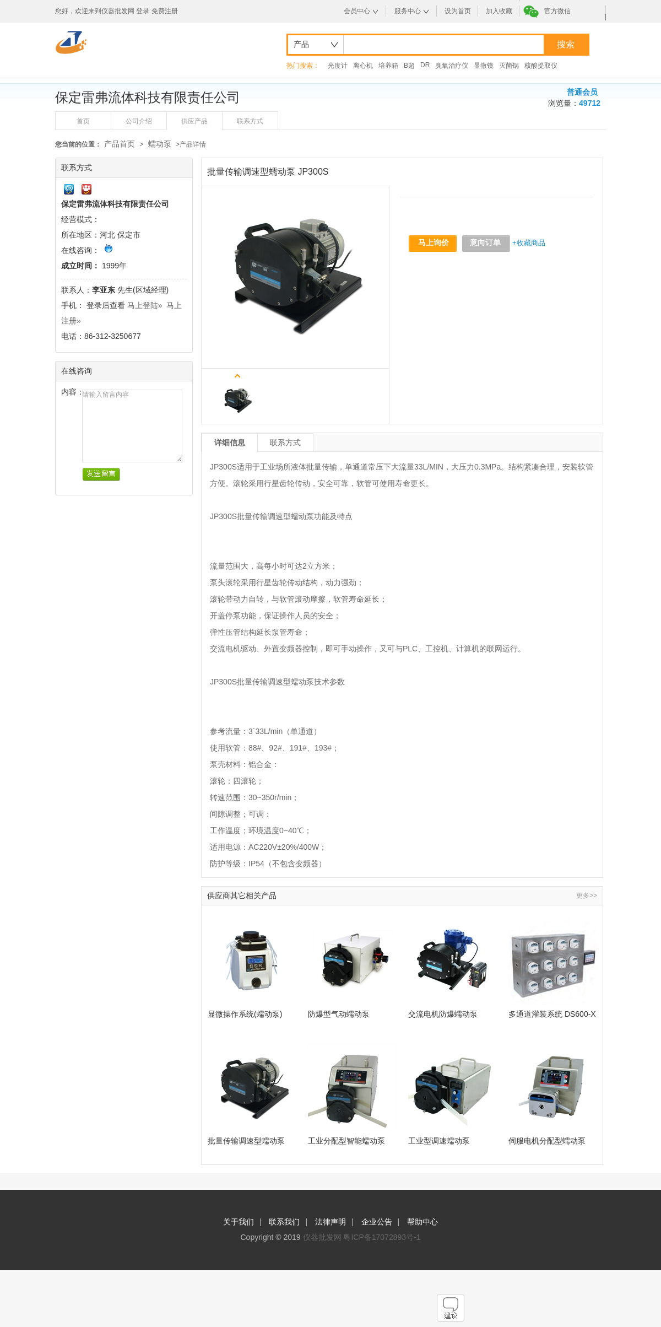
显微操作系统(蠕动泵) (245, 1014)
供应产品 (194, 121)
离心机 (363, 65)
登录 (142, 11)
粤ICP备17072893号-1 (381, 1237)
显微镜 (484, 65)
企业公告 (376, 1221)
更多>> (586, 895)
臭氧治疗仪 (451, 65)
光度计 (338, 65)
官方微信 (557, 11)
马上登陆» (144, 305)
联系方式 (250, 121)
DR (425, 65)
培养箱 (388, 65)
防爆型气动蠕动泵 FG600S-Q (339, 1014)
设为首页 (458, 11)
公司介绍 (139, 121)
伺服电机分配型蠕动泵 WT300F (547, 1141)
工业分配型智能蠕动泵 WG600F (346, 1141)
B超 (409, 65)
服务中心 (407, 11)
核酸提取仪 (540, 65)
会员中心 (357, 11)
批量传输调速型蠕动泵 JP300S (246, 1141)
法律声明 (330, 1221)
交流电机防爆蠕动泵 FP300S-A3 (443, 1014)
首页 (83, 121)
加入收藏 (499, 11)
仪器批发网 (322, 1237)
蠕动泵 (159, 143)
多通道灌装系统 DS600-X (552, 1014)
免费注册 (164, 11)
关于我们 (238, 1221)
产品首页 (119, 143)
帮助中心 (422, 1221)
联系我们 (284, 1221)
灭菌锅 (509, 65)
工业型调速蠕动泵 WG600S (439, 1141)
